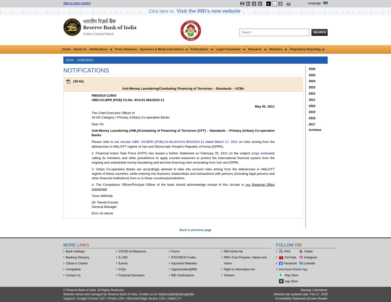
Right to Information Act (239, 269)
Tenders (229, 275)
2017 (312, 124)
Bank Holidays (75, 251)
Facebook (290, 263)
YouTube (290, 257)
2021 (312, 100)
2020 (312, 106)
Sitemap (305, 290)
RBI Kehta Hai (233, 251)
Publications (202, 49)
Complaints (73, 269)
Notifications (101, 49)
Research (257, 49)
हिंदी (325, 3)
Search (319, 32)
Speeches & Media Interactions (164, 49)
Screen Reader (317, 298)
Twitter (308, 251)
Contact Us (73, 275)
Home (66, 49)
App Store (291, 281)
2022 (312, 93)
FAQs (122, 269)
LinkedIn (309, 263)
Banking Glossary (77, 257)
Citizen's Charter (77, 263)
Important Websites (184, 263)
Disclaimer (321, 290)
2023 (312, 87)
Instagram (310, 257)
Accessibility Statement (290, 298)
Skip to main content (77, 3)
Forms (175, 251)
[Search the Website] (274, 32)
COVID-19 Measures (132, 251)
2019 (312, 112)
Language (314, 3)
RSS (287, 251)
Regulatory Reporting (307, 49)
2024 (312, 81)
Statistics (278, 49)
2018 (312, 118)
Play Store (291, 275)
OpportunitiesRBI (184, 269)
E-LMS (123, 257)
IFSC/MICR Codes (183, 257)
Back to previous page (195, 230)
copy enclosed (263, 153)
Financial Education (131, 275)
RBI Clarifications (182, 275)
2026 (312, 69)
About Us (80, 49)
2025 (312, 75)
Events (123, 263)
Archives (315, 130)
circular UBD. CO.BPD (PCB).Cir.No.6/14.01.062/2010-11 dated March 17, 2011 (179, 142)
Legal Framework (230, 49)
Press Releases (126, 49)
